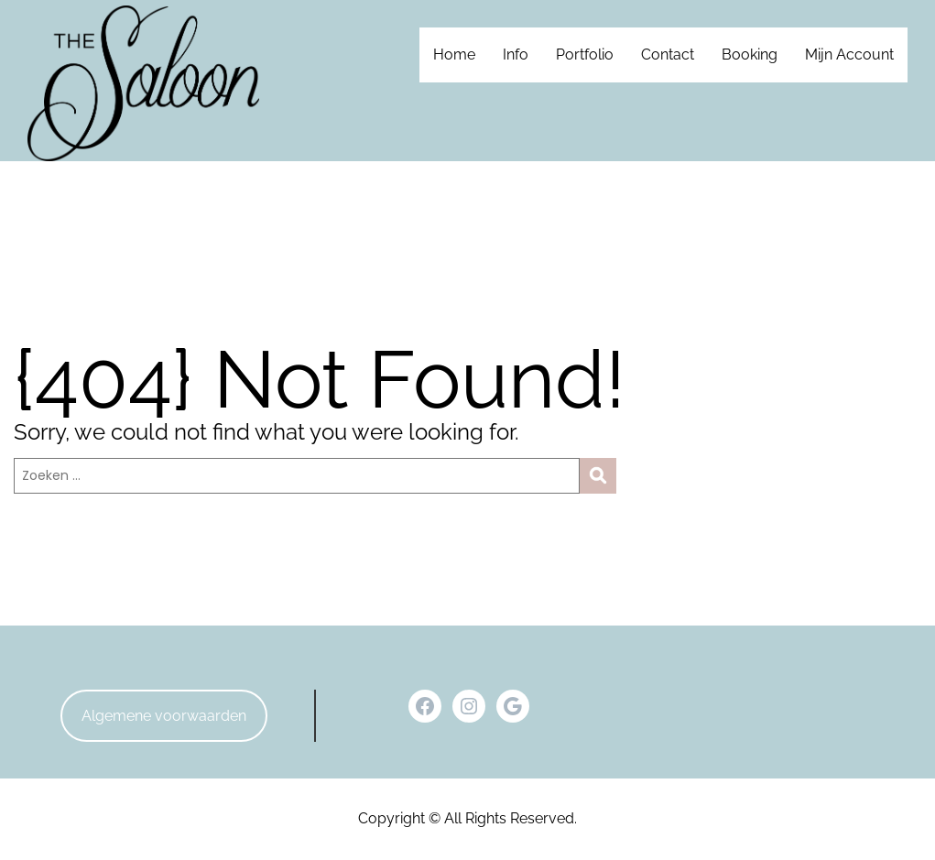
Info (515, 54)
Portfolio (585, 54)
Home (454, 54)
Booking (749, 54)
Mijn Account (849, 54)
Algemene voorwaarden (164, 715)
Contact (667, 54)
